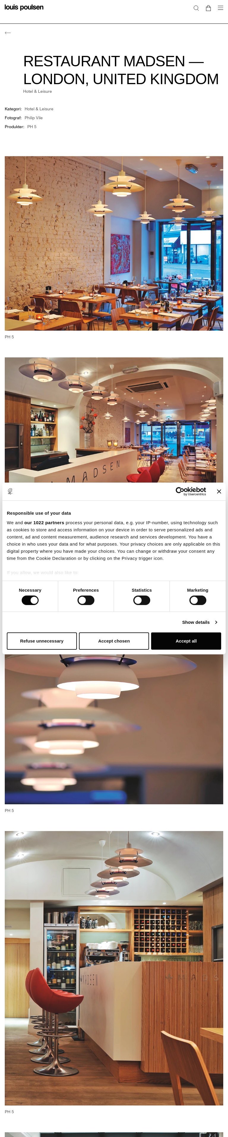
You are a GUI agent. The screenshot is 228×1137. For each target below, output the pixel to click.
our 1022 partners (44, 522)
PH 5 (32, 126)
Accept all (186, 640)
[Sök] (196, 7)
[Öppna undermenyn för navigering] (218, 11)
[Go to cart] (208, 7)
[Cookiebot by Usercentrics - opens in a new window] (180, 491)
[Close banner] (219, 491)
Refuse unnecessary (42, 640)
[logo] (24, 11)
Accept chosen (114, 640)
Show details (196, 622)
